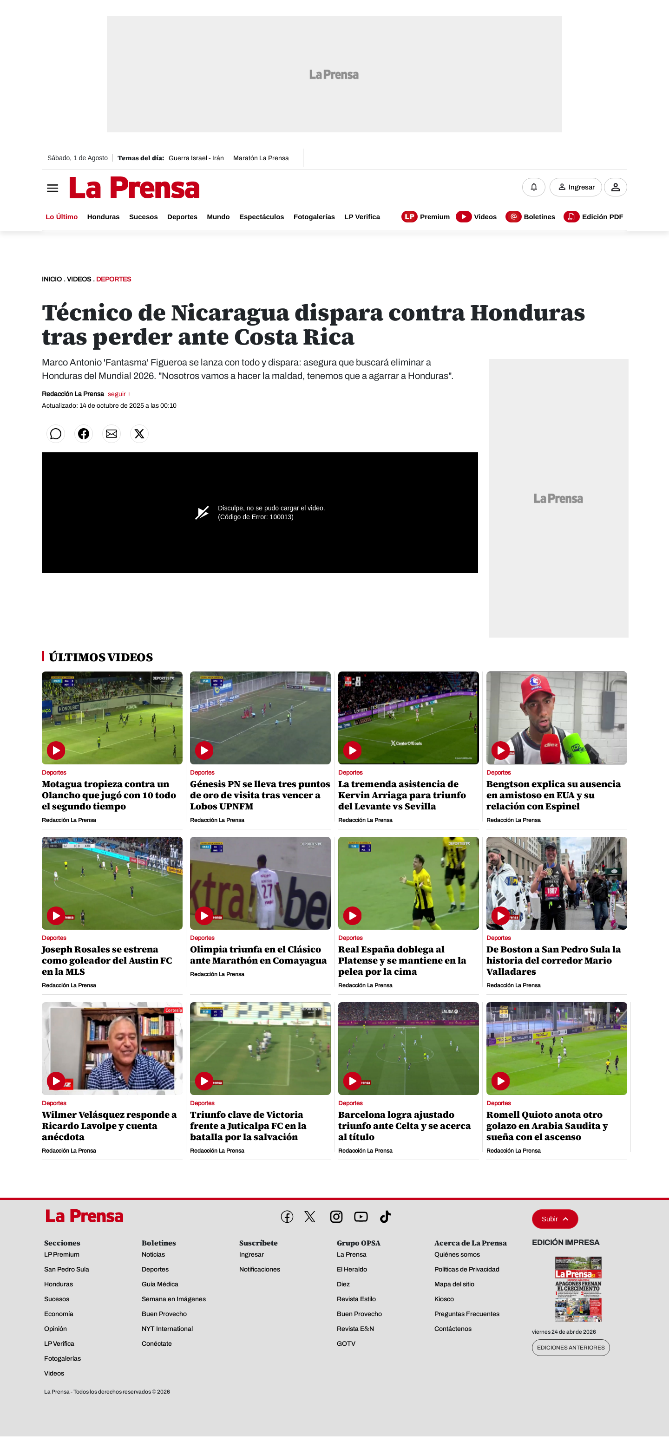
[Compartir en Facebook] (83, 435)
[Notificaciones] (533, 188)
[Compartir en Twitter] (139, 435)
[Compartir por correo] (111, 435)
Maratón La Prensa (261, 158)
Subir (555, 1220)
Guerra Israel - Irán (196, 158)
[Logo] (111, 189)
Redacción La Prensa (86, 395)
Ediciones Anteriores (571, 1349)
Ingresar (582, 188)
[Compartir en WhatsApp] (55, 435)
